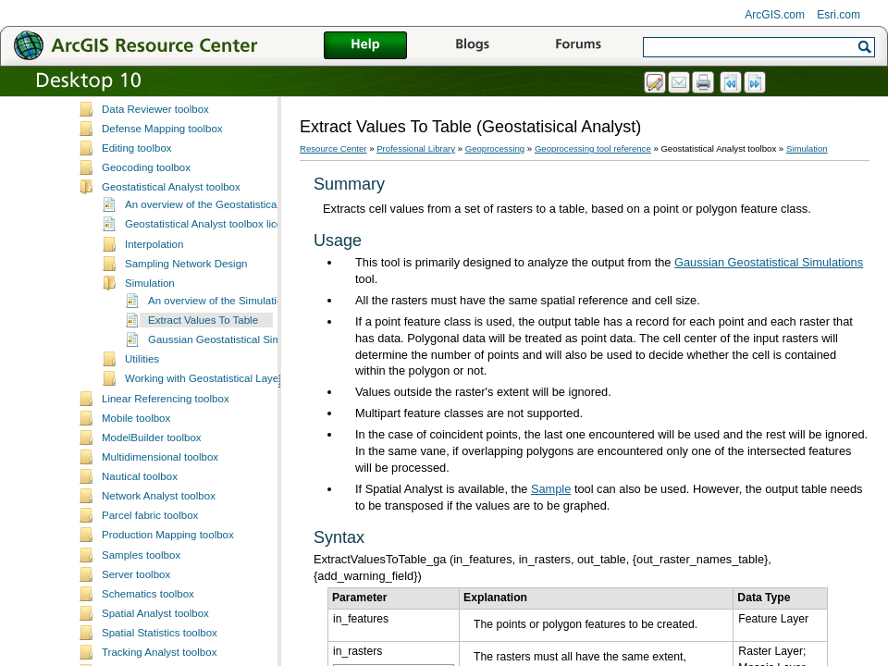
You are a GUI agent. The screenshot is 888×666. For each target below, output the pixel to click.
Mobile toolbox (136, 518)
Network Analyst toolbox (159, 596)
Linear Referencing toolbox (165, 499)
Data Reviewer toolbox (155, 210)
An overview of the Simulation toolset (235, 401)
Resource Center (333, 148)
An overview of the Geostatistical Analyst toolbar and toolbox (268, 305)
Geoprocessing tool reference (593, 148)
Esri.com (838, 14)
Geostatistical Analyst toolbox (171, 287)
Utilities (142, 459)
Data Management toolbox (164, 190)
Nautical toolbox (140, 577)
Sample (551, 489)
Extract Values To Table (203, 420)
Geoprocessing (495, 148)
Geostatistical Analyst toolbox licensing (216, 324)
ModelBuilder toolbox (152, 538)
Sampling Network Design (186, 364)
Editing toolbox (137, 248)
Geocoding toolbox (146, 268)
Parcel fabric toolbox (150, 616)
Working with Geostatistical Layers (206, 479)
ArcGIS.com (775, 14)
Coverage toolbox (143, 150)
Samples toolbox (141, 655)
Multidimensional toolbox (160, 557)
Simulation (150, 383)
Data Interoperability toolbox (168, 170)
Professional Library (415, 148)
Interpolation (154, 345)
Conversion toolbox (147, 131)
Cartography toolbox (150, 111)
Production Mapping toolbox (168, 635)
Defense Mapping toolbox (162, 229)
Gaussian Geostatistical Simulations (233, 440)
